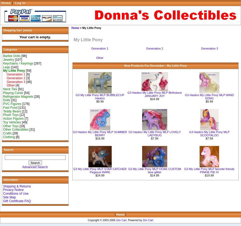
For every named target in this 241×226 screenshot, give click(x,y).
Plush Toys (11, 115)
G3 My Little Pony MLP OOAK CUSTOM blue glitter (154, 170)
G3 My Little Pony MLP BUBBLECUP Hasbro (100, 96)
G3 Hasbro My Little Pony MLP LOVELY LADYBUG (155, 133)
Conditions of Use (16, 193)
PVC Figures (12, 104)
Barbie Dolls (12, 56)
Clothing (9, 137)
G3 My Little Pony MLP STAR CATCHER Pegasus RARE (100, 170)
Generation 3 (14, 82)
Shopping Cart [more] (17, 30)
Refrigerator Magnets (18, 97)
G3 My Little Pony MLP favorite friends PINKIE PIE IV (209, 170)
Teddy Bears (12, 111)
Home (6, 3)
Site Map (9, 197)
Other (9, 85)
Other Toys (11, 126)
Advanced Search (35, 167)
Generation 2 (14, 78)
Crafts (7, 133)
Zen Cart (121, 220)
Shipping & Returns (17, 186)
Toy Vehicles (12, 122)
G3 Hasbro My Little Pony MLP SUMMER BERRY (100, 133)
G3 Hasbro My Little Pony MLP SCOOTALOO (209, 133)
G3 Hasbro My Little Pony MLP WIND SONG (209, 96)
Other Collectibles (16, 129)
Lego (6, 67)
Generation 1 (14, 74)
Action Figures (13, 118)
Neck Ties (10, 89)
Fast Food (10, 108)
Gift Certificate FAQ (17, 201)
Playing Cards (13, 93)
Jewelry (8, 60)
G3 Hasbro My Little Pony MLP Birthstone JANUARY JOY (154, 94)
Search (9, 149)
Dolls (6, 100)
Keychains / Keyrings (18, 63)
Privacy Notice (13, 190)
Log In (20, 3)
